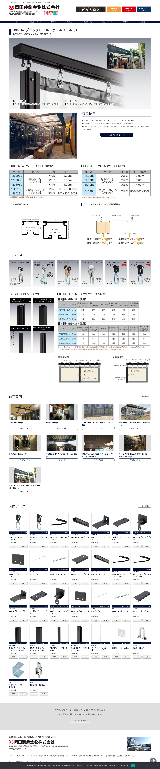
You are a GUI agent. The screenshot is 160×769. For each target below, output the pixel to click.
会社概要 (120, 756)
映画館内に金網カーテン (18, 454)
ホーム (12, 756)
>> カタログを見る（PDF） (116, 135)
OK (133, 765)
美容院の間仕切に (52, 423)
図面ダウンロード (100, 756)
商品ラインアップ (23, 756)
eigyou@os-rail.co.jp (19, 749)
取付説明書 (111, 756)
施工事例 (34, 756)
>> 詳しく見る (25, 428)
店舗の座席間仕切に (17, 423)
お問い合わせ (129, 756)
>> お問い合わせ (80, 721)
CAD (23, 546)
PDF (13, 546)
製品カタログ (43, 756)
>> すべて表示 (144, 396)
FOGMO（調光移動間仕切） (82, 756)
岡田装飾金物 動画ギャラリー (60, 756)
